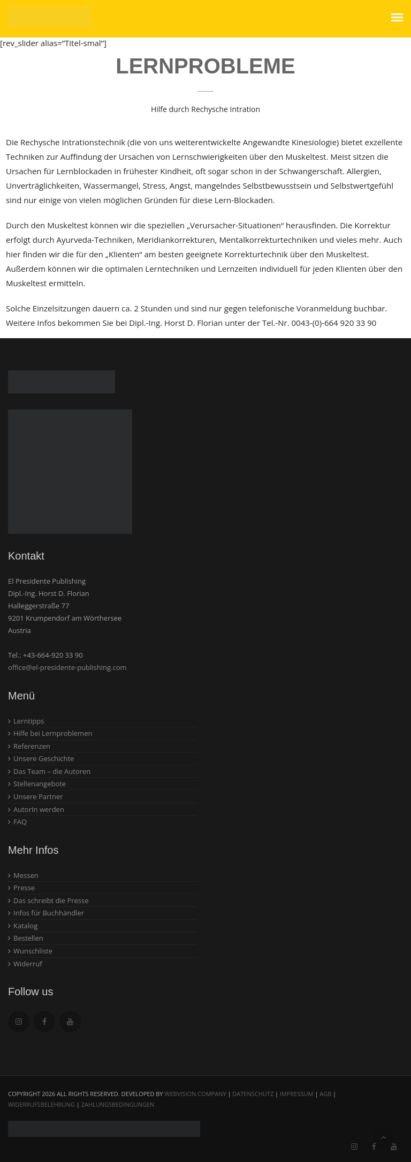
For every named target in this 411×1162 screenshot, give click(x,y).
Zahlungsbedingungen (118, 1104)
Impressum (296, 1094)
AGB (325, 1094)
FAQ (20, 821)
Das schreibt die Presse (51, 900)
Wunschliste (32, 951)
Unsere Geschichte (43, 758)
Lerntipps (28, 721)
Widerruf (27, 964)
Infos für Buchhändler (48, 913)
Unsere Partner (38, 796)
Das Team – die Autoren (51, 771)
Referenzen (31, 746)
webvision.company (195, 1094)
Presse (24, 887)
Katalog (25, 925)
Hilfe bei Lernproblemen (52, 733)
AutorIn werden (38, 809)
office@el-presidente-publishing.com (67, 667)
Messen (26, 875)
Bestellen (28, 938)
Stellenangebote (39, 783)
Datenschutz (252, 1094)
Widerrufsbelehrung (41, 1104)
